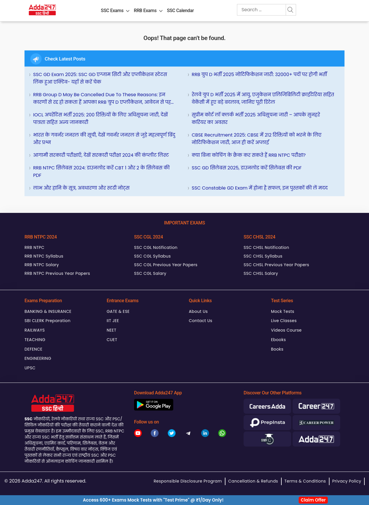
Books (277, 349)
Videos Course (286, 330)
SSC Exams (112, 10)
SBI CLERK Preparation (48, 321)
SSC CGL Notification (156, 247)
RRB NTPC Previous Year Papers (57, 273)
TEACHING (35, 340)
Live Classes (284, 321)
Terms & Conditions (305, 481)
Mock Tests (282, 311)
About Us (198, 311)
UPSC (30, 368)
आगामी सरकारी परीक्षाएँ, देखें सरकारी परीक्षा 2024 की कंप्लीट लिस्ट (101, 155)
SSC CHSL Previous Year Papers (276, 265)
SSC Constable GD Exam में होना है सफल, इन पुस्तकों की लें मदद (259, 188)
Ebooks (278, 340)
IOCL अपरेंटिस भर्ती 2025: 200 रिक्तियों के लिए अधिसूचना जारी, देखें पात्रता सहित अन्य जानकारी (100, 118)
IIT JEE (113, 321)
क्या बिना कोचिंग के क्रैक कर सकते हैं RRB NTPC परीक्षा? (249, 155)
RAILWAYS (35, 330)
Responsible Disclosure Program (188, 481)
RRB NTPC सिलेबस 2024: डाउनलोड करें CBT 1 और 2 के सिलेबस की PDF (101, 171)
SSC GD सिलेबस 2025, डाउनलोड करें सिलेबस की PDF (247, 167)
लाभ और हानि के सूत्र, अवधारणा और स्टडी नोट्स (81, 188)
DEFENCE (33, 349)
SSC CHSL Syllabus (263, 256)
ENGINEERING (38, 358)
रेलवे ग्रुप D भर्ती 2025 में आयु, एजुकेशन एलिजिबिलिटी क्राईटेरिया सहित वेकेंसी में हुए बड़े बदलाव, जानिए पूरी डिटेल (263, 98)
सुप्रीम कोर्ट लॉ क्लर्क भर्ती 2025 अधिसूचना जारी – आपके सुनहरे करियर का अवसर (256, 118)
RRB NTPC (34, 247)
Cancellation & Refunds (253, 481)
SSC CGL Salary (150, 273)
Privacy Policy (346, 481)
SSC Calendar (180, 10)
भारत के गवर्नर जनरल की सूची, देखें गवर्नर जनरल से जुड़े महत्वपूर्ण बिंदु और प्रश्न (104, 139)
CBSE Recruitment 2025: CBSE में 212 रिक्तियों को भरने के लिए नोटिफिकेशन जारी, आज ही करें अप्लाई (256, 139)
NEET (111, 330)
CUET (112, 340)
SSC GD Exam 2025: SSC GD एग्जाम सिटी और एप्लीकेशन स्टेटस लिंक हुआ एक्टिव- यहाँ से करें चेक (100, 78)
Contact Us (200, 321)
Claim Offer (313, 500)
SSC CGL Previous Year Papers (165, 265)
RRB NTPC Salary (42, 265)
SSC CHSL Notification (266, 247)
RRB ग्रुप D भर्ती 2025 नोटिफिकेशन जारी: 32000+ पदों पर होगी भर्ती (259, 74)
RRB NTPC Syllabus (44, 256)
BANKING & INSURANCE (48, 311)
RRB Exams (145, 10)
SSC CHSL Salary (261, 273)
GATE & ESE (118, 311)
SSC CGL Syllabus (152, 256)
